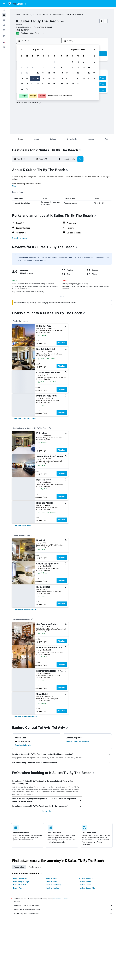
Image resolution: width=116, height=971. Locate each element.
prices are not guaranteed (60, 899)
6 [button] (43, 67)
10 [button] (27, 73)
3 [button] (27, 67)
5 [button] (37, 67)
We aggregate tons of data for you (63, 909)
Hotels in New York (19, 885)
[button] (3, 3)
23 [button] (22, 84)
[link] (25, 418)
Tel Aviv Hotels (41, 15)
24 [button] (27, 84)
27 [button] (43, 84)
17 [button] (27, 78)
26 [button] (38, 84)
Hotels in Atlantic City (53, 885)
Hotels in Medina (85, 882)
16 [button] (22, 78)
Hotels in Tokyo (18, 888)
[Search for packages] (4, 25)
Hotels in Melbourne (86, 878)
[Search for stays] (4, 15)
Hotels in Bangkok (52, 888)
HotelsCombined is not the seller (63, 905)
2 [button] (21, 67)
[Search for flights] (4, 10)
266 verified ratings (36, 33)
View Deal (61, 343)
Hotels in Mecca (51, 878)
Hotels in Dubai (51, 882)
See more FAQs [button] (47, 811)
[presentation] (40, 103)
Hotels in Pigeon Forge (21, 882)
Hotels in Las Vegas (20, 878)
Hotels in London (85, 885)
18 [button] (32, 78)
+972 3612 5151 (22, 30)
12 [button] (38, 73)
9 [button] (21, 73)
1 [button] (54, 62)
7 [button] (48, 67)
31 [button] (27, 89)
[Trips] (4, 36)
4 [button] (32, 67)
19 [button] (38, 78)
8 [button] (54, 67)
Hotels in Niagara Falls (87, 888)
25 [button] (32, 84)
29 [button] (54, 84)
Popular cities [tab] (19, 867)
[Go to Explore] (4, 29)
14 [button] (49, 73)
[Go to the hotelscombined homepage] (17, 3)
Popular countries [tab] (35, 867)
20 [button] (43, 78)
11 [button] (32, 73)
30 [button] (22, 89)
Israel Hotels (26, 15)
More (14, 186)
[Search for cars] (4, 20)
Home (18, 15)
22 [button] (54, 78)
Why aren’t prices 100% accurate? (63, 913)
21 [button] (49, 78)
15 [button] (54, 73)
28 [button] (49, 84)
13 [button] (43, 73)
